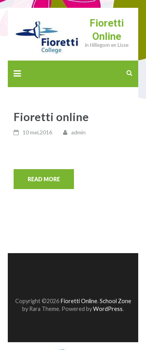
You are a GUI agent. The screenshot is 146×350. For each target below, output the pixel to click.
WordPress (108, 308)
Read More (44, 179)
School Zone (115, 301)
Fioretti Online (78, 301)
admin (78, 132)
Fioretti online (51, 116)
